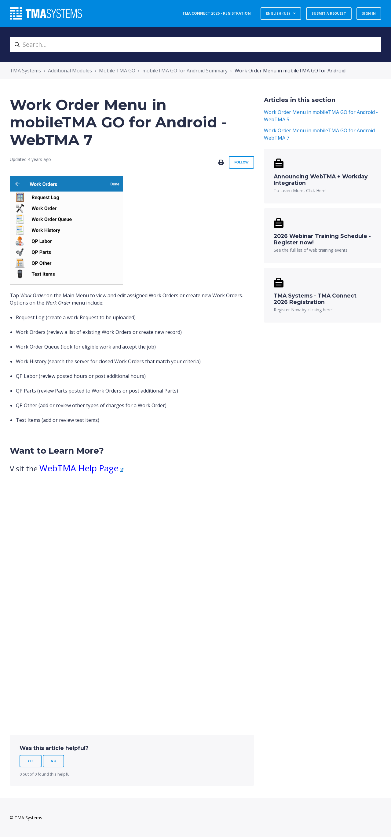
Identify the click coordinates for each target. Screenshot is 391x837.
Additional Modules (70, 70)
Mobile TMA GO (117, 70)
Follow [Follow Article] (241, 162)
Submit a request (329, 13)
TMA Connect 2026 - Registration (216, 13)
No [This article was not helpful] (53, 760)
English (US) (278, 13)
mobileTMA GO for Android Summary (185, 70)
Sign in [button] (369, 13)
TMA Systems (25, 70)
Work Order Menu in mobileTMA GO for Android (290, 70)
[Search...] (195, 44)
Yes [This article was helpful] (30, 760)
